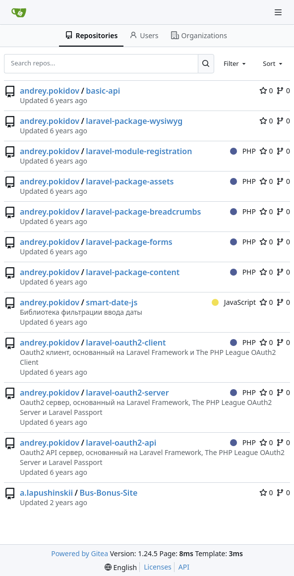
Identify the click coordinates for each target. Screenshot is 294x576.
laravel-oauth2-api (121, 443)
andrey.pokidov (49, 91)
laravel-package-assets (130, 181)
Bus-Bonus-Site (108, 493)
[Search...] (206, 63)
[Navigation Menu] (279, 12)
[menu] (121, 567)
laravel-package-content (132, 272)
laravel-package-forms (129, 242)
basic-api (103, 91)
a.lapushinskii (46, 493)
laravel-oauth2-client (126, 342)
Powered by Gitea (79, 553)
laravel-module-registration (139, 151)
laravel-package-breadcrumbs (143, 212)
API (183, 567)
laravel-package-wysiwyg (134, 121)
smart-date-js (111, 302)
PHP (243, 151)
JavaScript (234, 302)
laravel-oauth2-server (127, 393)
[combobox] (235, 63)
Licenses (158, 567)
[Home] (19, 12)
